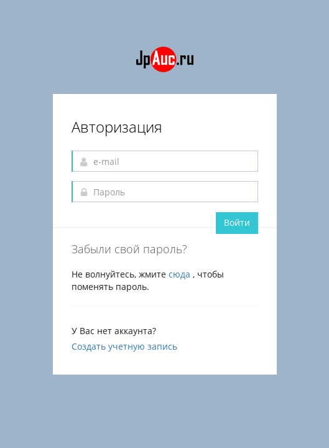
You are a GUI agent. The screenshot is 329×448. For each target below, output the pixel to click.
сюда (181, 274)
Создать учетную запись (124, 346)
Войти (237, 222)
